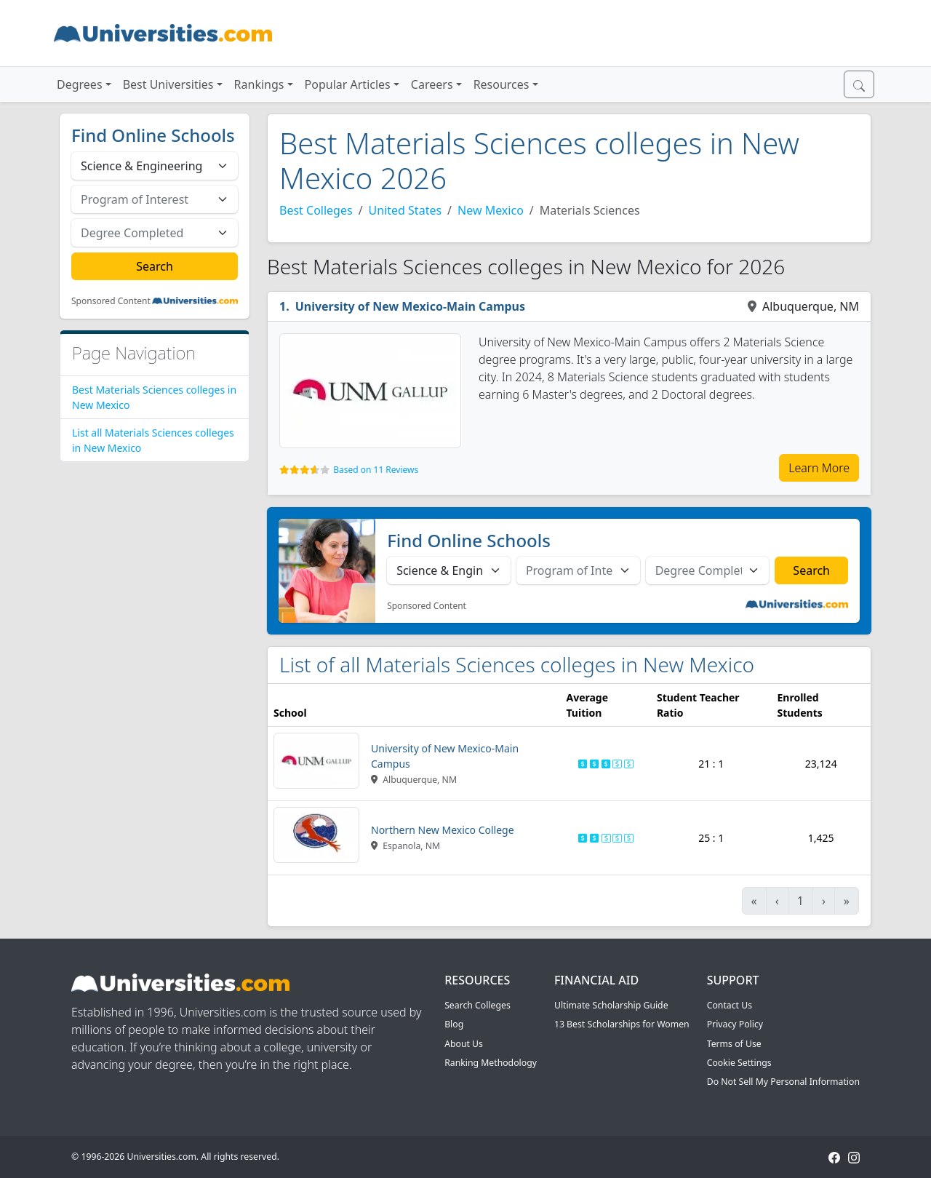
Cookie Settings (739, 1062)
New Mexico (490, 210)
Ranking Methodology (490, 1062)
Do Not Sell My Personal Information (783, 1081)
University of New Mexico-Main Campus (410, 306)
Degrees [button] (80, 84)
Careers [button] (432, 84)
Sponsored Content (111, 301)
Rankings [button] (259, 84)
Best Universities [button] (168, 84)
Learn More (819, 468)
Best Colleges (316, 210)
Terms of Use (734, 1044)
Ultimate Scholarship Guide (611, 1005)
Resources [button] (502, 84)
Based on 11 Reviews (375, 469)
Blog (453, 1024)
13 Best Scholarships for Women (622, 1024)
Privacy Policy (735, 1024)
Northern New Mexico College (442, 830)
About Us (463, 1044)
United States (405, 210)
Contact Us (729, 1005)
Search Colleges (477, 1005)
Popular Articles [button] (348, 84)
